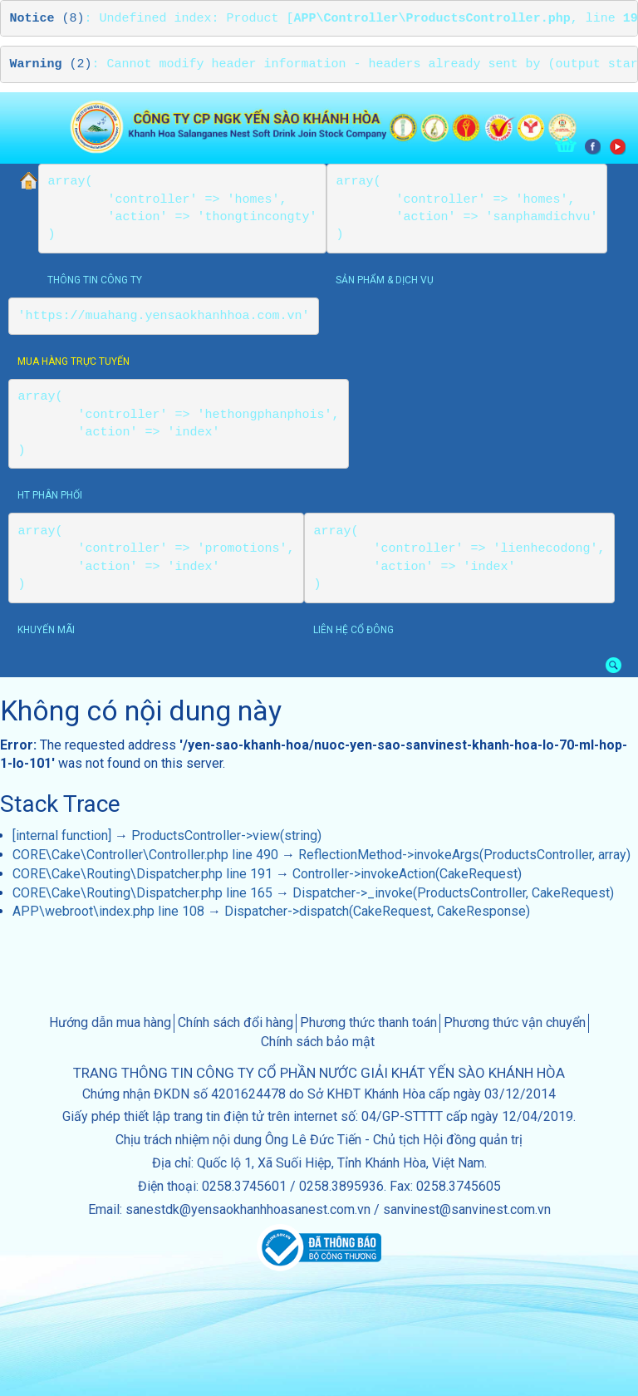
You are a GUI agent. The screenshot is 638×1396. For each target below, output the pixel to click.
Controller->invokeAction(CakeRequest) (407, 874)
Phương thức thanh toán (368, 1022)
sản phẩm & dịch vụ (385, 280)
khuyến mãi (46, 630)
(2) (51, 64)
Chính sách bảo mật (318, 1041)
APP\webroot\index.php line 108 (108, 911)
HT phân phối (49, 495)
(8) (47, 19)
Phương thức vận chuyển (515, 1022)
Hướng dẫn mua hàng (110, 1022)
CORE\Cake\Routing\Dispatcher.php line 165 (142, 893)
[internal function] (61, 835)
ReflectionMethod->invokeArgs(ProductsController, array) (464, 855)
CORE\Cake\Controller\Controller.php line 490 (145, 855)
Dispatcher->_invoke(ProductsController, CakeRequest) (453, 893)
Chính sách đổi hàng (235, 1022)
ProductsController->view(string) (226, 835)
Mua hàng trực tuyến (73, 361)
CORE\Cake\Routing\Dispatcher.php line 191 (142, 874)
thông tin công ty (94, 280)
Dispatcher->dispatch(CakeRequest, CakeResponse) (377, 911)
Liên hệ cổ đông (353, 630)
